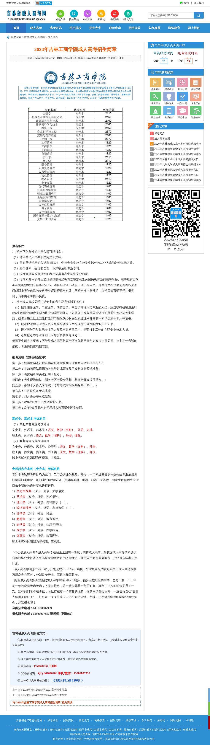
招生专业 (95, 28)
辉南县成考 (174, 729)
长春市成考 (41, 729)
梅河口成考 (159, 729)
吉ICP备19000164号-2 (105, 734)
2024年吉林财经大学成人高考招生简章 (45, 695)
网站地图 (175, 720)
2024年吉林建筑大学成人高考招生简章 (45, 689)
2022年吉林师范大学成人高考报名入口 (176, 169)
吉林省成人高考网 (34, 37)
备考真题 (154, 28)
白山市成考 (115, 729)
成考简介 (159, 133)
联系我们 (199, 3)
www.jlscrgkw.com (45, 58)
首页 (16, 28)
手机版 (190, 720)
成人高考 (36, 28)
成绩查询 (131, 720)
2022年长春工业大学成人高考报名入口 (176, 159)
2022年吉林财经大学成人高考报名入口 (176, 175)
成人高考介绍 (162, 138)
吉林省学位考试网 (127, 734)
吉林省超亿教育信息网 (29, 720)
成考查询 (115, 28)
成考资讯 (56, 28)
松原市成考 (70, 729)
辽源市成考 (145, 729)
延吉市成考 (130, 729)
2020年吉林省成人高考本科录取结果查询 (177, 143)
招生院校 (75, 28)
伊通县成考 (189, 729)
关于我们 (146, 720)
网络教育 (174, 28)
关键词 (161, 720)
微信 (187, 3)
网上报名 (194, 28)
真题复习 (84, 720)
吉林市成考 (56, 729)
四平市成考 (85, 729)
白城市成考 (100, 729)
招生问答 (135, 28)
